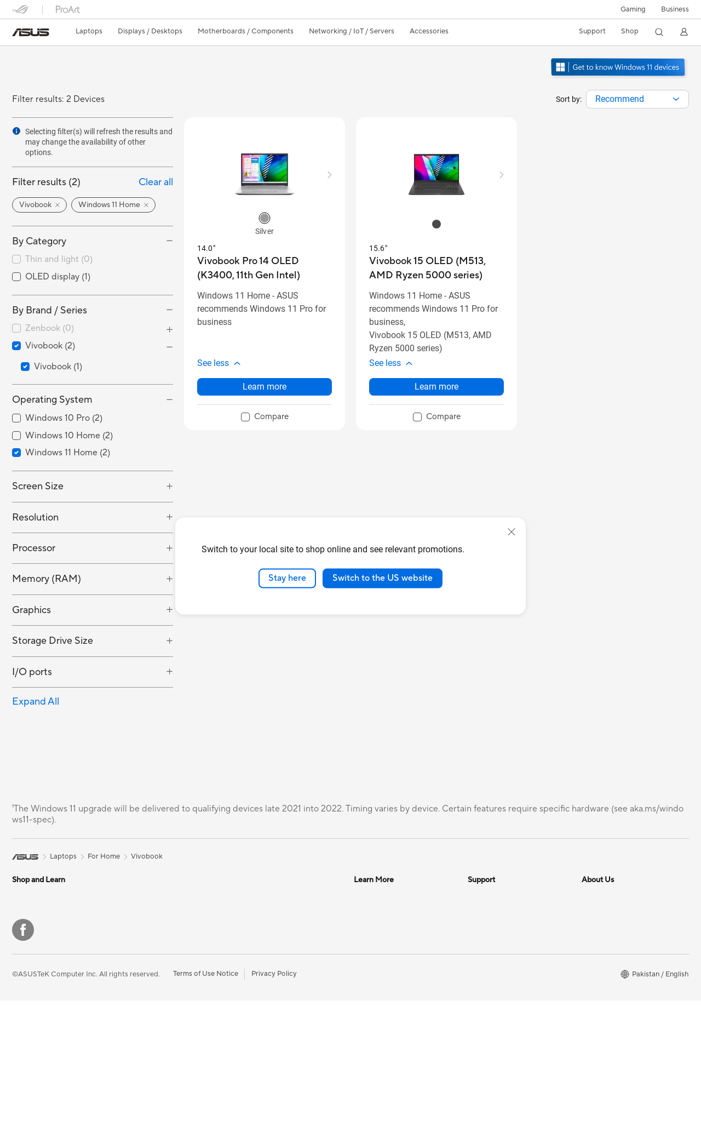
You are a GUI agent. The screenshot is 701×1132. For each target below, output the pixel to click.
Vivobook (147, 856)
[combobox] (637, 99)
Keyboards (256, 972)
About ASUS (602, 896)
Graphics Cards (150, 946)
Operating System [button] (52, 399)
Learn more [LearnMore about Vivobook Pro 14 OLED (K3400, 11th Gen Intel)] (264, 386)
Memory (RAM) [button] (46, 579)
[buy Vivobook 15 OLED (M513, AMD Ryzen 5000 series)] (436, 268)
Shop (630, 31)
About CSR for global (616, 929)
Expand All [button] (35, 701)
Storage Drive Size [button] (52, 640)
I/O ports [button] (32, 672)
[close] (511, 532)
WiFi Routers (259, 913)
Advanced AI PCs (382, 945)
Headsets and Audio (270, 988)
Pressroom (599, 945)
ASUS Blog (372, 978)
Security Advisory (496, 978)
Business (675, 9)
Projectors (29, 963)
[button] (633, 9)
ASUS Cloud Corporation (623, 978)
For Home (28, 913)
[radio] (264, 218)
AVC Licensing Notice (389, 962)
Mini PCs (139, 896)
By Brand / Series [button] (49, 310)
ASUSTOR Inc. (605, 962)
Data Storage (147, 995)
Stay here (287, 578)
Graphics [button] (31, 610)
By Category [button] (39, 241)
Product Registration (502, 929)
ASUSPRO (371, 896)
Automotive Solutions (389, 912)
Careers (594, 1011)
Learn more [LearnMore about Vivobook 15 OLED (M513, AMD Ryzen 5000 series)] (436, 386)
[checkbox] (92, 259)
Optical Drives (148, 979)
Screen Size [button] (38, 486)
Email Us (482, 945)
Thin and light (59, 259)
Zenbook (49, 328)
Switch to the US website (382, 578)
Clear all (156, 182)
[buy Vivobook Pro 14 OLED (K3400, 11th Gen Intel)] (264, 268)
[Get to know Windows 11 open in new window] (619, 77)
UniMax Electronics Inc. (620, 995)
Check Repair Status (501, 896)
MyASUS (482, 1011)
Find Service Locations (504, 912)
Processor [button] (33, 548)
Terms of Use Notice (205, 1105)
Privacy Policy (274, 1105)
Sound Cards (146, 962)
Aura (361, 1011)
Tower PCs (29, 979)
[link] (30, 32)
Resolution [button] (35, 517)
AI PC (363, 929)
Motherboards (149, 929)
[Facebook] (23, 1061)
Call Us (479, 962)
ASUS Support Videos (503, 995)
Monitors (27, 946)
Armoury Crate (378, 995)
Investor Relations (611, 912)
